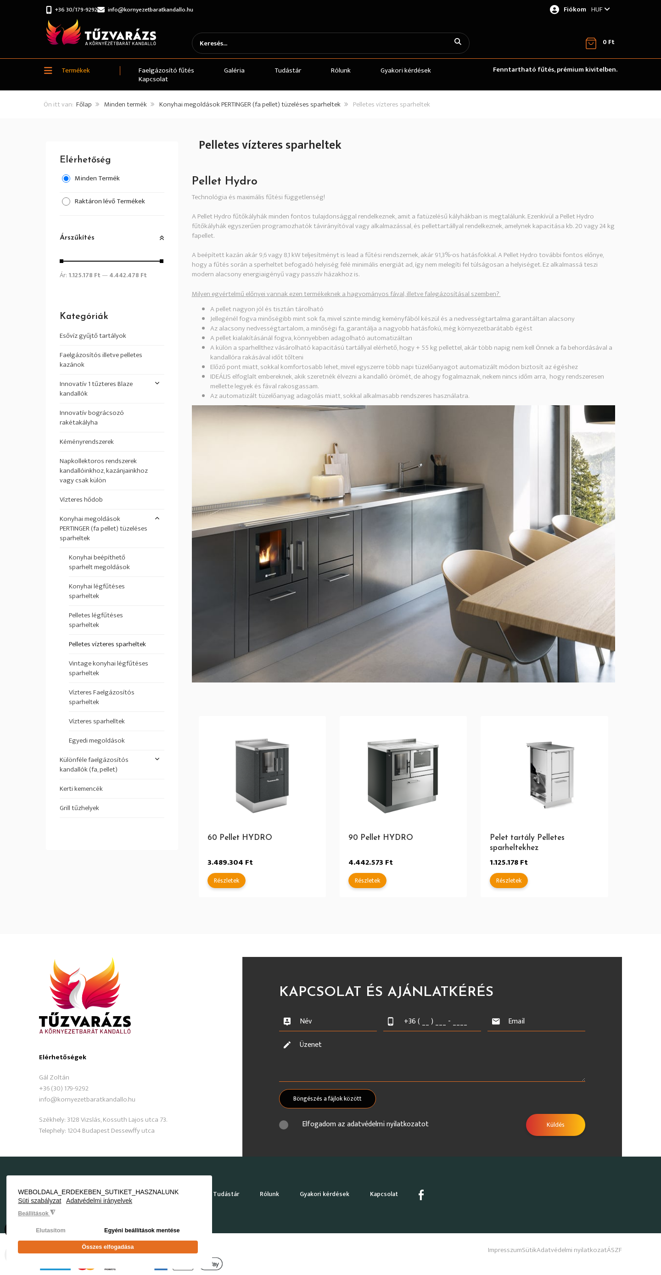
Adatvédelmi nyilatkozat (558, 1242)
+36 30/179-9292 (79, 9)
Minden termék (125, 106)
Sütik (502, 1242)
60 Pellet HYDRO (240, 839)
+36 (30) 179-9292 (64, 1090)
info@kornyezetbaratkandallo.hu (168, 9)
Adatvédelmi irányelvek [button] (99, 1205)
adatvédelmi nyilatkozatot (388, 1125)
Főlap (84, 106)
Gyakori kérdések (373, 1191)
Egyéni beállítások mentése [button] (142, 1235)
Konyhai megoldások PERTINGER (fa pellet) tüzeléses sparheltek (250, 106)
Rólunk (307, 1191)
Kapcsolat (444, 1191)
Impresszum (465, 1242)
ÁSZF (614, 1242)
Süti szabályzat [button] (39, 1205)
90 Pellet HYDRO (381, 839)
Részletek (227, 882)
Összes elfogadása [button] (108, 1249)
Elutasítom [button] (50, 1235)
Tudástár (253, 1191)
